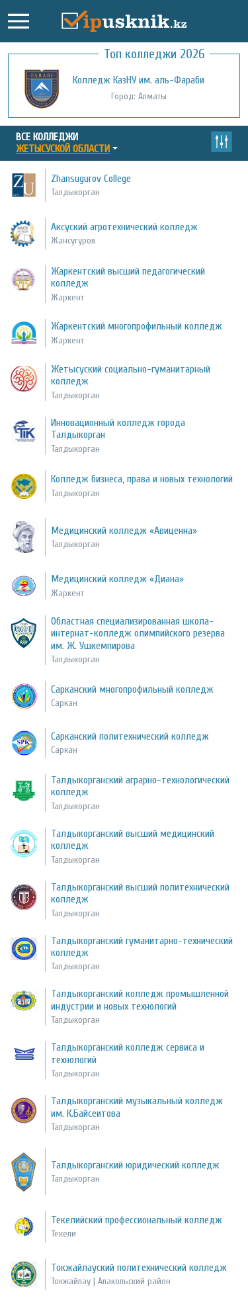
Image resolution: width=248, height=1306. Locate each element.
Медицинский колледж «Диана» (117, 579)
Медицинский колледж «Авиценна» (124, 531)
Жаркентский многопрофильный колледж (136, 326)
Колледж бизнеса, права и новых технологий (142, 479)
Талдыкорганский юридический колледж (135, 1165)
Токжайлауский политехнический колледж (139, 1268)
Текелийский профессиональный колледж (136, 1220)
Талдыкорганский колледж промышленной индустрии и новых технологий (140, 1000)
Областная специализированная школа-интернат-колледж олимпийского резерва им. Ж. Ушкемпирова (138, 633)
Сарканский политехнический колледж (130, 736)
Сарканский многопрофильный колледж (132, 689)
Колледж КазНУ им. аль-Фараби (138, 80)
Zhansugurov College (91, 179)
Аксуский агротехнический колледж (124, 227)
